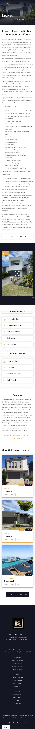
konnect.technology (12, 715)
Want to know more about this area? (17, 437)
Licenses (5, 718)
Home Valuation (17, 680)
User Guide (11, 718)
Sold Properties (17, 683)
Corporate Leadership (17, 694)
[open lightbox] (17, 236)
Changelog (17, 718)
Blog (17, 700)
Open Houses (17, 663)
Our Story (17, 691)
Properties (17, 657)
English (5, 727)
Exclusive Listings (17, 660)
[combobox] (6, 727)
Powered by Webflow (26, 718)
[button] (3, 253)
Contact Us (17, 703)
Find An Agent (17, 669)
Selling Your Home (17, 677)
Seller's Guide (18, 686)
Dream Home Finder (17, 666)
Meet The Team (17, 697)
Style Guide (30, 715)
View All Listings (17, 594)
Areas (17, 674)
